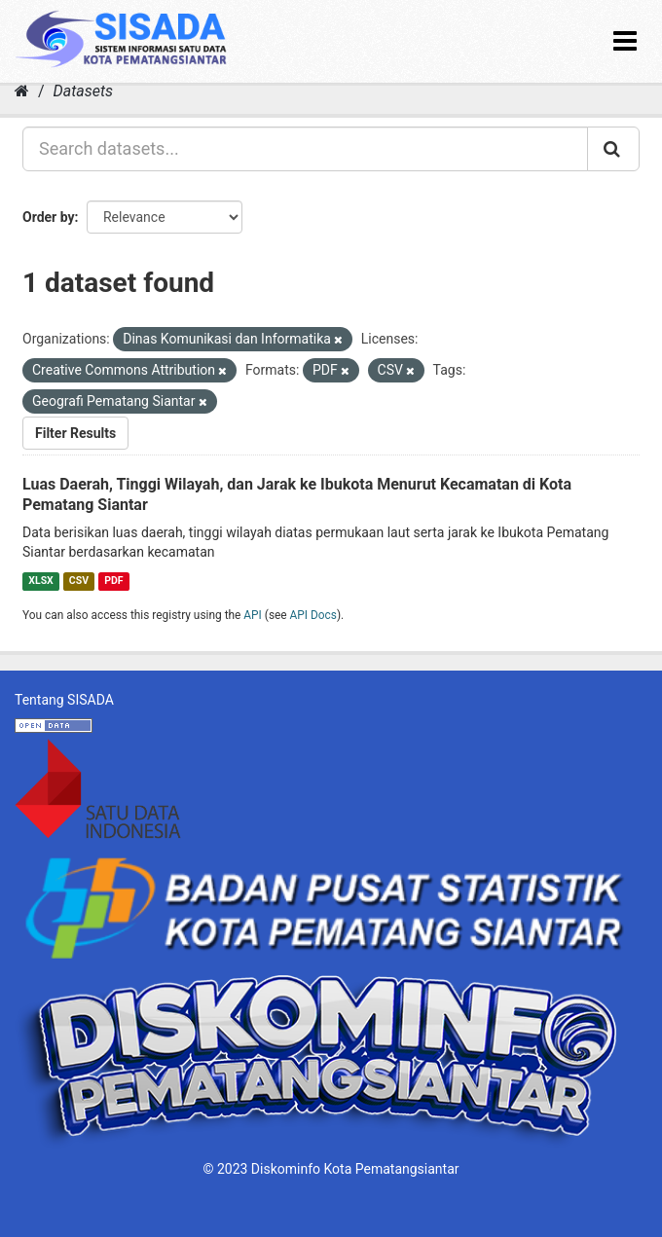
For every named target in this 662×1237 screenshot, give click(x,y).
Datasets (83, 91)
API (252, 615)
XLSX (40, 580)
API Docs (313, 615)
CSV (79, 580)
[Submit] (613, 149)
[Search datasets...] (305, 149)
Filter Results (75, 433)
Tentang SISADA (64, 700)
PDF (113, 580)
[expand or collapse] (625, 41)
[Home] (22, 91)
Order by (48, 217)
